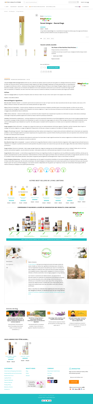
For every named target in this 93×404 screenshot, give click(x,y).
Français (78, 6)
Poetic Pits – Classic (25, 356)
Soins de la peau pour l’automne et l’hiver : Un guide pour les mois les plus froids (77, 319)
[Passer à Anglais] (43, 400)
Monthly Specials (43, 395)
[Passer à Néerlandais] (45, 400)
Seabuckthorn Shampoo (23, 198)
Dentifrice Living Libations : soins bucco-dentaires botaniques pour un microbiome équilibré (36, 320)
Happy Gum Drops (35, 197)
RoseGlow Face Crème (70, 198)
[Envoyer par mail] (46, 72)
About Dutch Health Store (53, 371)
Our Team (49, 373)
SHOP (6, 6)
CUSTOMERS (8, 368)
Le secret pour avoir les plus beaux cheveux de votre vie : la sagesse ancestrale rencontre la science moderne (15, 320)
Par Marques (12, 11)
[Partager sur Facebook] (41, 72)
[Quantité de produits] (43, 67)
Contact (49, 375)
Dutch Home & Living (50, 6)
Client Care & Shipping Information (13, 371)
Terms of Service (8, 382)
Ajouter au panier (53, 67)
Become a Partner (8, 387)
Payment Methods (8, 380)
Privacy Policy (7, 384)
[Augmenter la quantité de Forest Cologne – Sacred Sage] (45, 67)
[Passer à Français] (50, 400)
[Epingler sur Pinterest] (48, 72)
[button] (85, 2)
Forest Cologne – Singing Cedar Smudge (10, 357)
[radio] (44, 38)
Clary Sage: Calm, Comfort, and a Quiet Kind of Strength (57, 318)
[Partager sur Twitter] (44, 72)
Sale (26, 6)
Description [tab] (7, 79)
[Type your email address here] (77, 377)
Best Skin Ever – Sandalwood (46, 198)
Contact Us (7, 389)
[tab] (16, 261)
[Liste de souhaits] (36, 15)
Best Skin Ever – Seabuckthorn (11, 198)
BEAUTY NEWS (30, 368)
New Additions (51, 395)
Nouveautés (21, 6)
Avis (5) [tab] (28, 79)
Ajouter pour (57, 56)
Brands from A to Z (8, 375)
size (41, 38)
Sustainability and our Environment (13, 373)
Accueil (6, 11)
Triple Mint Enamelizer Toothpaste (81, 198)
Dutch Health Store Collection (37, 6)
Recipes (28, 375)
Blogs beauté (13, 6)
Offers (27, 373)
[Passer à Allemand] (48, 400)
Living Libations (19, 11)
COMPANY (50, 368)
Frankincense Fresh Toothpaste (58, 198)
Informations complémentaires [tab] (18, 79)
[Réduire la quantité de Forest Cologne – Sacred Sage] (41, 67)
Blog (27, 371)
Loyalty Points (7, 378)
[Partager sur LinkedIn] (51, 72)
